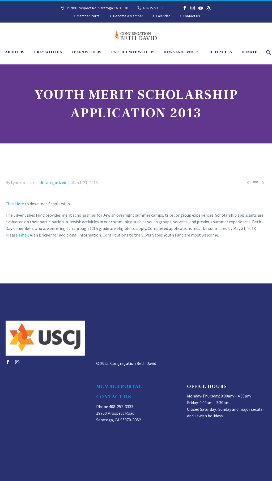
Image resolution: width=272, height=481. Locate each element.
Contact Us (191, 16)
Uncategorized (52, 182)
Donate (249, 52)
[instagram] (17, 362)
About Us (14, 52)
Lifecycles (220, 52)
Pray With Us (48, 52)
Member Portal (88, 16)
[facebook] (8, 362)
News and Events (181, 52)
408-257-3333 (153, 8)
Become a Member (128, 16)
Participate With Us (133, 52)
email (24, 235)
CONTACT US (113, 396)
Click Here (15, 203)
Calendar (163, 16)
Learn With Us (86, 52)
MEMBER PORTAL (119, 386)
